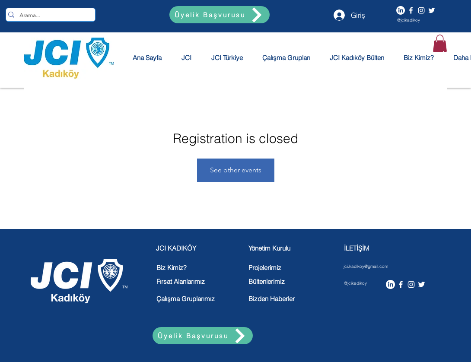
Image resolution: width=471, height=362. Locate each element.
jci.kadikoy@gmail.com (366, 266)
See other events (235, 170)
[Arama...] (48, 15)
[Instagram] (421, 10)
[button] (440, 43)
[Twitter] (431, 10)
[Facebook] (411, 10)
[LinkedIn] (400, 10)
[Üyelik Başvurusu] (219, 14)
